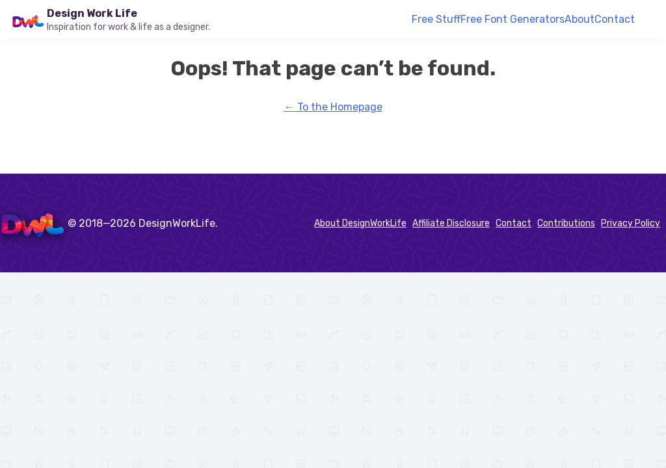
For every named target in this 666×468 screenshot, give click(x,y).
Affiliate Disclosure (451, 223)
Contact (614, 19)
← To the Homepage (333, 107)
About (579, 19)
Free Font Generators (512, 19)
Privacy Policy (630, 223)
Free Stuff (436, 19)
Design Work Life (92, 13)
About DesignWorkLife (360, 223)
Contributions (566, 223)
